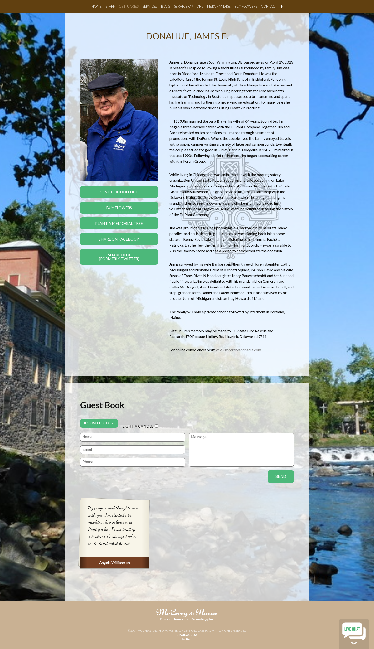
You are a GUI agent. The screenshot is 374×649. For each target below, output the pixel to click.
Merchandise (219, 6)
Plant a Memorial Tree (119, 223)
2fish (189, 639)
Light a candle (137, 426)
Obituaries (129, 6)
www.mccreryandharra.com (238, 349)
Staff (110, 6)
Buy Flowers (245, 6)
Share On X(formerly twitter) (119, 256)
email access (187, 635)
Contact (269, 6)
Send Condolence (119, 192)
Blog (165, 6)
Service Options (188, 6)
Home (97, 6)
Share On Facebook (119, 239)
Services (149, 6)
